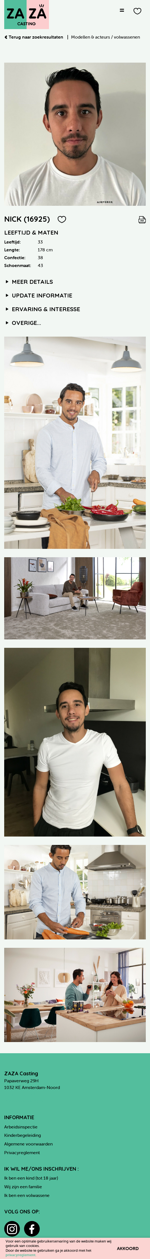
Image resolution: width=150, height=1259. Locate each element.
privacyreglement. (21, 1255)
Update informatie (38, 295)
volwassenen (127, 37)
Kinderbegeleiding (22, 1135)
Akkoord (128, 1248)
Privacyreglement (22, 1152)
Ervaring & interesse (42, 309)
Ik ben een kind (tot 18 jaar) (31, 1178)
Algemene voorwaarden (28, 1144)
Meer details (28, 281)
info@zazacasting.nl (24, 1101)
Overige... (22, 322)
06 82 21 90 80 (19, 1094)
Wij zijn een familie (23, 1186)
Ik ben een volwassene (27, 1195)
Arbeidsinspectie (21, 1127)
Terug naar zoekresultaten (34, 37)
